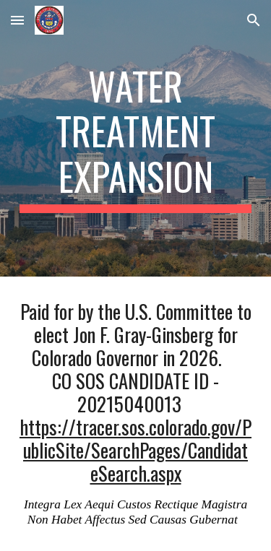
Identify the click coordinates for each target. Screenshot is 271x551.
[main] (136, 138)
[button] (17, 20)
